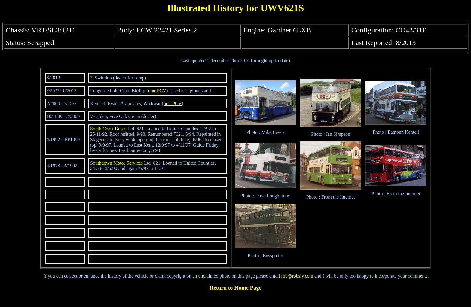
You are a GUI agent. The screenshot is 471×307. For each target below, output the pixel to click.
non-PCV (157, 90)
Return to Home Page (235, 287)
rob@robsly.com (297, 275)
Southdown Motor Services (116, 163)
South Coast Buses (108, 128)
